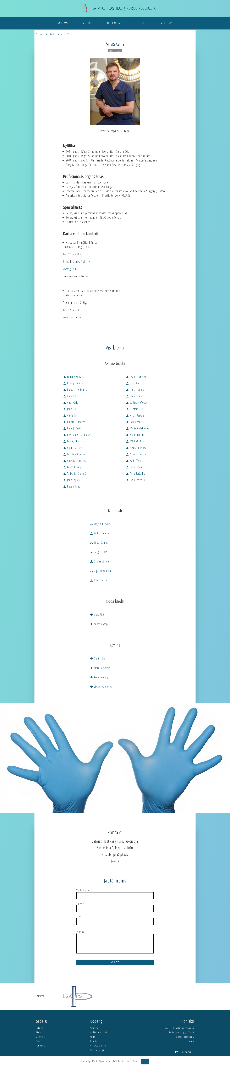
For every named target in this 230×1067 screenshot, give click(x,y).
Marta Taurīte (135, 435)
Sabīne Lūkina (99, 561)
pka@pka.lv (120, 854)
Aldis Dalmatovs (100, 668)
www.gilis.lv (70, 268)
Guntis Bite (97, 658)
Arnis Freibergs (100, 677)
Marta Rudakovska (137, 428)
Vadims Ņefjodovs (137, 403)
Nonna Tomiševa (136, 454)
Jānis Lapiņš (71, 480)
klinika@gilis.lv (81, 261)
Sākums (63, 24)
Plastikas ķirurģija (97, 1050)
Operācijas (114, 24)
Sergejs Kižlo (98, 552)
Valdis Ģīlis (71, 415)
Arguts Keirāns (72, 448)
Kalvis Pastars (135, 415)
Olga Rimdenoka (100, 571)
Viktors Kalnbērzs (101, 687)
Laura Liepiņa (135, 390)
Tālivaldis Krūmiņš (74, 473)
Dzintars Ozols (135, 409)
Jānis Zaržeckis (135, 480)
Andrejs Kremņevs (74, 461)
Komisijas (94, 1041)
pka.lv (115, 860)
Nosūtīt (115, 962)
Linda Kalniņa (99, 543)
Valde (92, 1036)
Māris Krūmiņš (72, 467)
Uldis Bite (97, 615)
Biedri (140, 24)
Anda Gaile (70, 396)
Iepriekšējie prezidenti (100, 1045)
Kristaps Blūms (73, 383)
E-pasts (80, 903)
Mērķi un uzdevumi (98, 1032)
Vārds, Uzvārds (83, 890)
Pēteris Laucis (72, 486)
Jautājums (81, 932)
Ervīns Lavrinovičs (137, 377)
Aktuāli (87, 24)
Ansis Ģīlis (66, 34)
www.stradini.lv (72, 317)
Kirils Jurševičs (72, 428)
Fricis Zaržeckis (135, 473)
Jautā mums (183, 1051)
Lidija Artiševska (100, 524)
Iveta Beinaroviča (101, 533)
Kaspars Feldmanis (75, 390)
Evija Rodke (134, 422)
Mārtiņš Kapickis (73, 441)
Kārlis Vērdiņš (135, 461)
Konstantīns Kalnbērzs (77, 435)
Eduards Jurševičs (74, 422)
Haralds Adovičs (73, 377)
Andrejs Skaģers (100, 624)
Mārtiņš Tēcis (135, 441)
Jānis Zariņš (134, 467)
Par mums (166, 24)
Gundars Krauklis (74, 454)
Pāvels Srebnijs (100, 580)
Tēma (79, 916)
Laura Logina (134, 396)
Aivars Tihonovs (136, 448)
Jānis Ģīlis (70, 409)
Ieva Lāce (133, 383)
